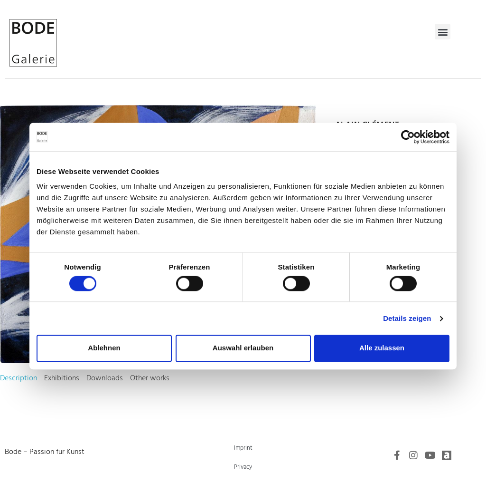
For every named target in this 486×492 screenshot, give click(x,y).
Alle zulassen (381, 348)
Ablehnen (104, 348)
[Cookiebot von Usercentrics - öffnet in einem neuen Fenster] (407, 137)
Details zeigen (407, 318)
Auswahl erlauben (243, 348)
